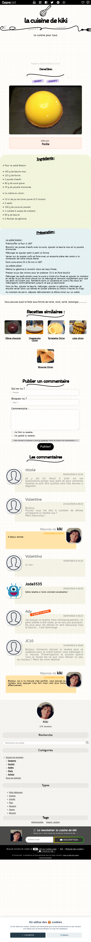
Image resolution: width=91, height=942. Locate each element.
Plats (10, 771)
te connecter (43, 440)
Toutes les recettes (14, 758)
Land (51, 849)
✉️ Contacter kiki (46, 851)
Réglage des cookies (74, 849)
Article (11, 775)
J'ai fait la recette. (22, 432)
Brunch (12, 813)
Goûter (12, 796)
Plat (11, 803)
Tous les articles (13, 778)
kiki (35, 849)
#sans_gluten (53, 822)
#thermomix (37, 822)
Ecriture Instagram (45, 857)
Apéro (11, 768)
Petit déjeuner (16, 793)
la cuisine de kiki (45, 21)
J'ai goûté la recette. (23, 436)
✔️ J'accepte (28, 935)
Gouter (11, 764)
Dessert (12, 806)
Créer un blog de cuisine (71, 855)
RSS (61, 849)
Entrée (12, 799)
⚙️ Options (64, 935)
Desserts (52, 81)
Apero (12, 810)
